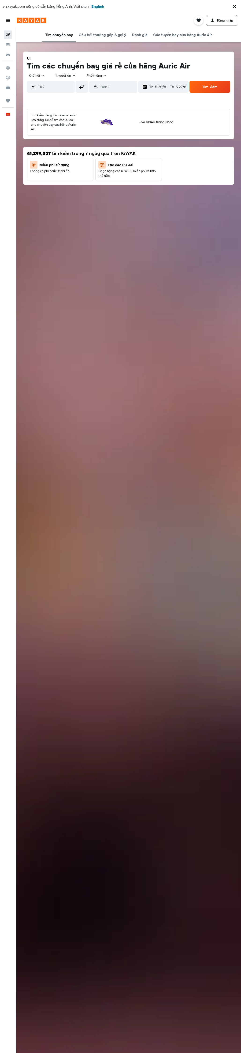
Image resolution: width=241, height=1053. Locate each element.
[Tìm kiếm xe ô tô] (8, 54)
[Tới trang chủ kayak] (31, 20)
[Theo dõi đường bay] (8, 77)
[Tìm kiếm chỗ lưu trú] (8, 44)
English (97, 6)
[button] (234, 6)
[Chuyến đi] (8, 101)
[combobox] (97, 75)
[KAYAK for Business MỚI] (8, 87)
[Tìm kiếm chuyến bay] (8, 34)
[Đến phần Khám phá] (8, 67)
